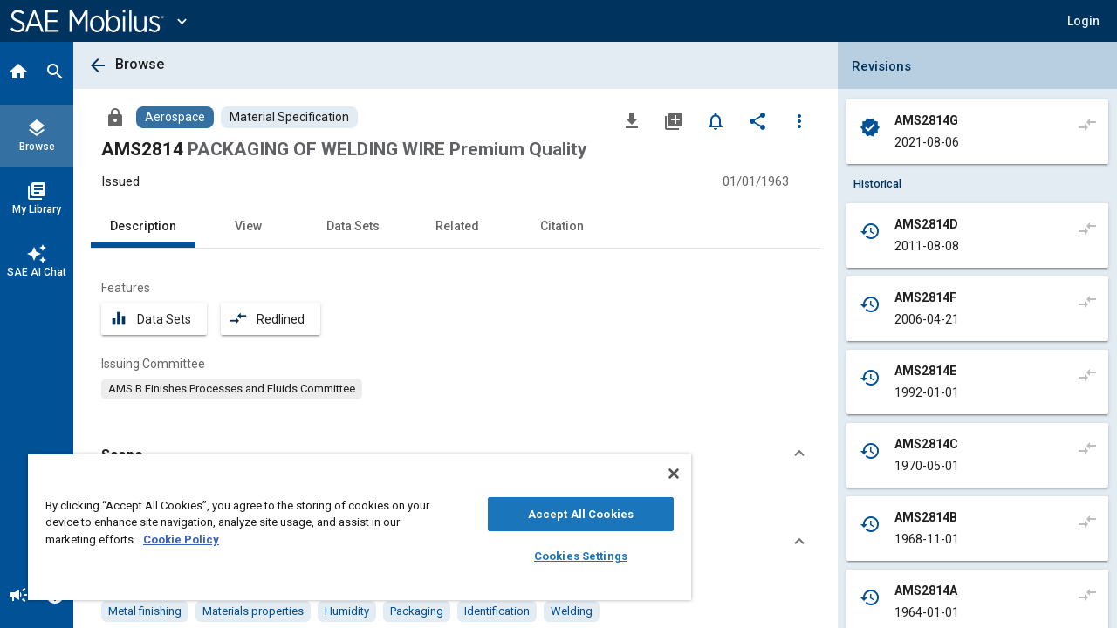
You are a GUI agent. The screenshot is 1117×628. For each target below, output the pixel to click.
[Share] (757, 120)
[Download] (631, 120)
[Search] (55, 73)
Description (143, 226)
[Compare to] (1087, 123)
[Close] (658, 473)
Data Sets (353, 226)
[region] (351, 527)
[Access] (115, 116)
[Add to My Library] (673, 120)
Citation (562, 226)
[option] (231, 389)
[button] (1083, 21)
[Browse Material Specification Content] (289, 117)
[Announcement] (18, 596)
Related (457, 226)
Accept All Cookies (567, 514)
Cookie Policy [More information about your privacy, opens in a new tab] (181, 539)
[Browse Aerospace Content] (175, 117)
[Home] (18, 73)
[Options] (799, 120)
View (248, 226)
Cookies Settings (567, 556)
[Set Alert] (715, 120)
